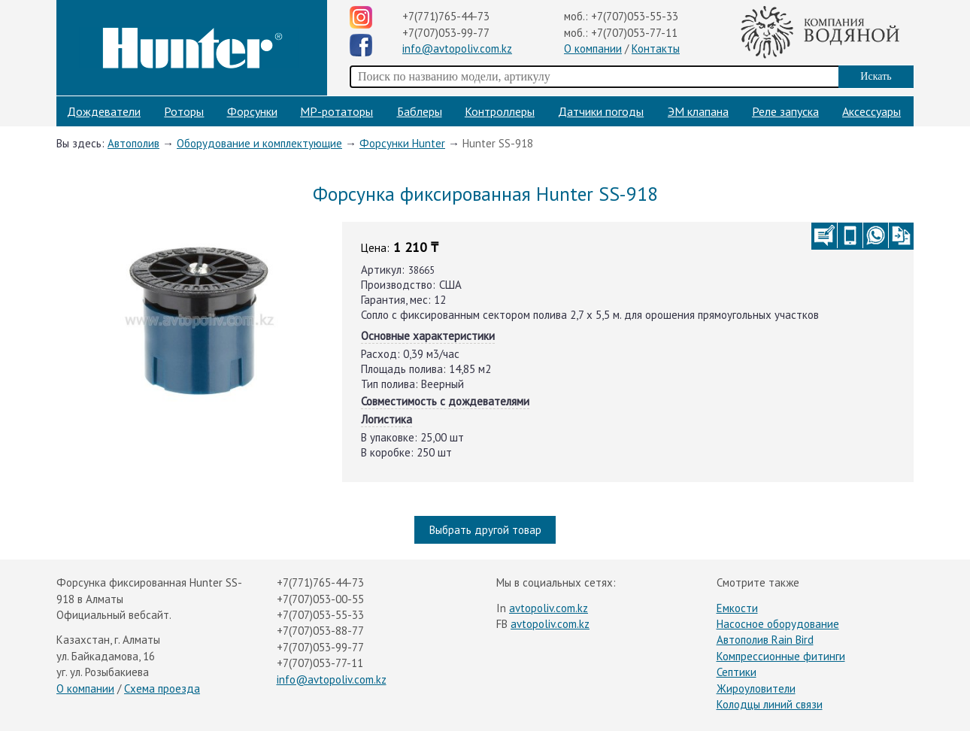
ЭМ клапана (698, 111)
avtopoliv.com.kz (548, 608)
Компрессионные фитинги (781, 656)
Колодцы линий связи (770, 704)
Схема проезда (162, 688)
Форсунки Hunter (402, 143)
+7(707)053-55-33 (634, 16)
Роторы (184, 111)
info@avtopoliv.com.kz (457, 48)
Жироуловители (756, 688)
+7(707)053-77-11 (634, 33)
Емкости (737, 608)
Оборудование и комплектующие (259, 143)
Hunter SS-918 (497, 143)
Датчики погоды (601, 111)
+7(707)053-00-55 (320, 599)
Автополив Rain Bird (765, 639)
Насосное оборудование (778, 624)
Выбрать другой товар (485, 530)
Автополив (133, 143)
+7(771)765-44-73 (446, 16)
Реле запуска (785, 111)
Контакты (656, 48)
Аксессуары (871, 111)
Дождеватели (104, 111)
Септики (736, 672)
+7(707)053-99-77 (446, 33)
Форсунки (252, 111)
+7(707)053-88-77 (320, 630)
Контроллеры (500, 111)
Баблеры (419, 111)
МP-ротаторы (336, 111)
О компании (593, 48)
